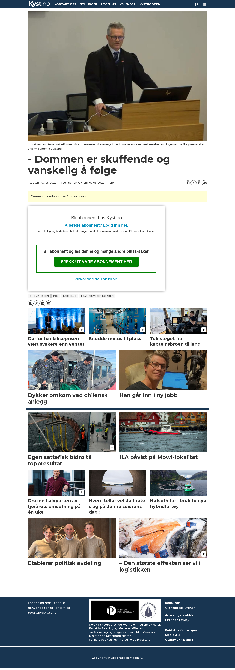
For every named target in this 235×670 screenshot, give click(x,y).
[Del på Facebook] (188, 182)
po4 (56, 296)
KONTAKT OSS (65, 4)
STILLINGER (88, 4)
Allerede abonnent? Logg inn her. (96, 225)
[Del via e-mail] (204, 182)
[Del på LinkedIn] (198, 182)
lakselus (69, 296)
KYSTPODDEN (150, 4)
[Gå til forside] (39, 4)
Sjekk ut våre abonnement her (96, 261)
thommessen (39, 296)
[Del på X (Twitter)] (193, 182)
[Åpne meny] (204, 4)
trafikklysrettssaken (97, 296)
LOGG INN (108, 4)
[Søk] (196, 4)
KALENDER (128, 4)
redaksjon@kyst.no (42, 612)
